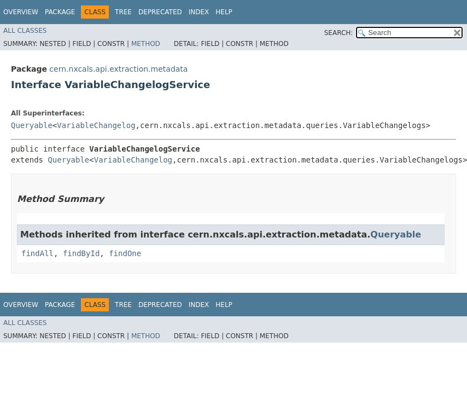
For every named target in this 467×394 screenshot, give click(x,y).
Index (199, 12)
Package (60, 12)
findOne (125, 253)
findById (81, 253)
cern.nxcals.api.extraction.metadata (118, 69)
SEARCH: (338, 33)
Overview (20, 12)
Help (223, 12)
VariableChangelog (96, 125)
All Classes (24, 30)
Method (145, 44)
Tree (123, 12)
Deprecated (160, 12)
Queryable (31, 125)
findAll (37, 253)
